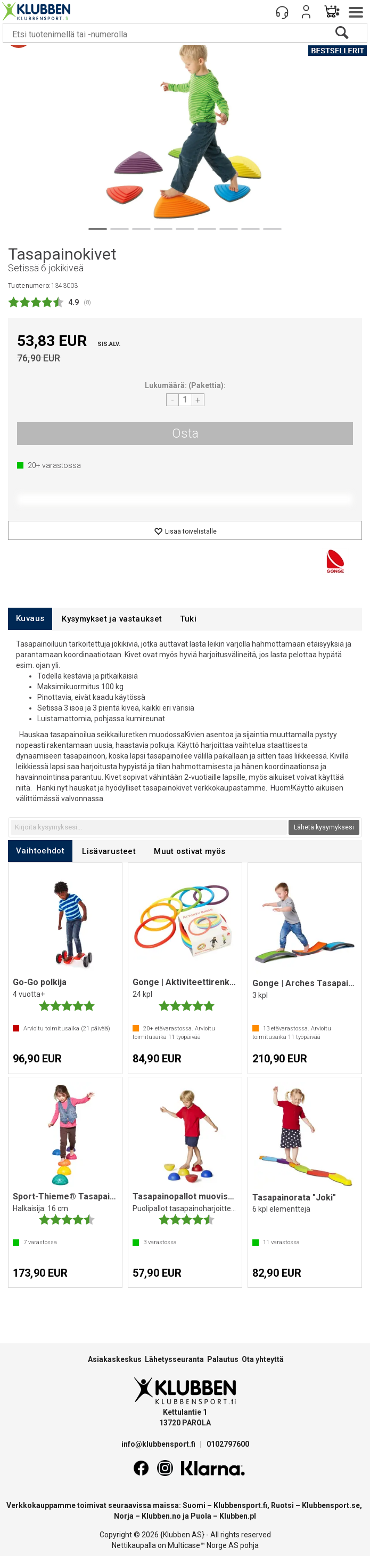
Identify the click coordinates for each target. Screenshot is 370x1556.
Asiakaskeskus (115, 1359)
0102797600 (228, 1444)
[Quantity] (185, 399)
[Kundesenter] (282, 12)
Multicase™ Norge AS (203, 1545)
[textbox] (148, 827)
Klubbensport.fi (240, 1505)
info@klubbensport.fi (159, 1444)
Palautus (223, 1359)
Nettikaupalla (134, 1545)
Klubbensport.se (331, 1505)
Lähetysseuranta (174, 1359)
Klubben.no (161, 1516)
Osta (185, 433)
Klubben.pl (237, 1516)
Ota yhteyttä (263, 1359)
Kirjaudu (306, 11)
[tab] (30, 619)
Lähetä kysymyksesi (324, 827)
